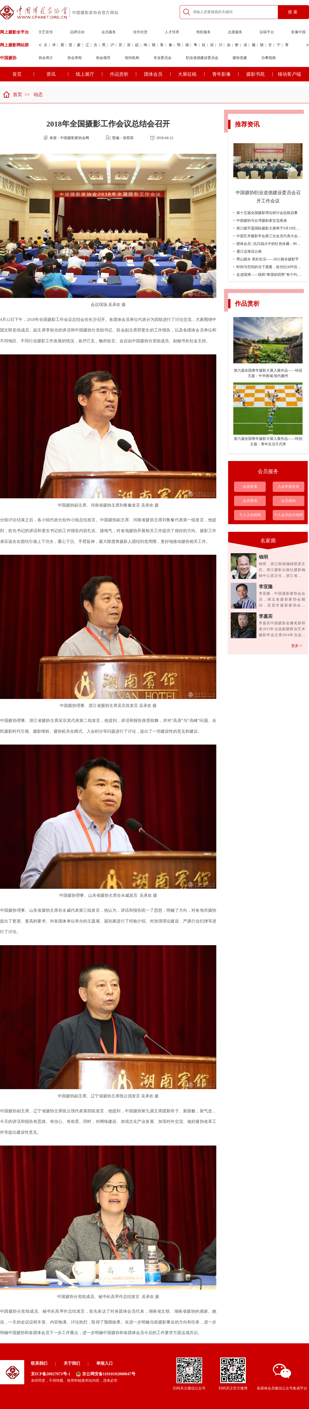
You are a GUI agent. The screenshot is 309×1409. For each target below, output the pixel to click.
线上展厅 (89, 74)
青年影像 (225, 74)
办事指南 (268, 58)
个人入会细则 (250, 515)
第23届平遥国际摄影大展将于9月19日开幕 (268, 228)
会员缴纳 (288, 501)
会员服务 (108, 32)
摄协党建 (240, 58)
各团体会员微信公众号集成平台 (282, 1377)
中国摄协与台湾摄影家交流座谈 (260, 221)
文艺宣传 (45, 32)
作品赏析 (123, 74)
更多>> (297, 646)
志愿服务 (235, 32)
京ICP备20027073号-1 (50, 1374)
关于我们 (72, 1363)
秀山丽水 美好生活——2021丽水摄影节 (266, 259)
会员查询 (250, 501)
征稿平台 (267, 32)
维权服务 (203, 32)
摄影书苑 (259, 74)
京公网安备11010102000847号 (105, 1374)
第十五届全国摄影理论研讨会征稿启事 (265, 213)
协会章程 (74, 58)
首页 (12, 94)
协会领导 (103, 58)
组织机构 (132, 58)
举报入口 (104, 1363)
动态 (38, 94)
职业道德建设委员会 (202, 58)
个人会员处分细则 (288, 515)
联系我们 (39, 1363)
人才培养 (172, 32)
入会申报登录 (288, 487)
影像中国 (298, 32)
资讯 (57, 74)
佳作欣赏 (140, 32)
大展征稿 (191, 74)
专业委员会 (162, 58)
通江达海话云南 (247, 251)
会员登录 (250, 487)
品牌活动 (77, 32)
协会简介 (46, 58)
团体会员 (157, 74)
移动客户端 (289, 74)
